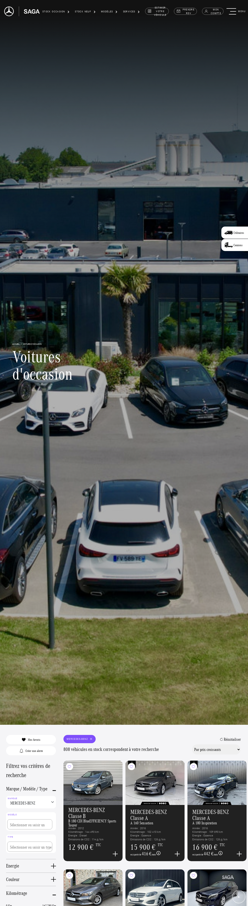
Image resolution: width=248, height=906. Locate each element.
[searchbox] (29, 824)
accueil (16, 344)
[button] (56, 12)
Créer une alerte (31, 750)
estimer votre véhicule (157, 11)
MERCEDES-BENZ (80, 739)
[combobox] (31, 821)
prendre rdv (185, 11)
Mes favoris (31, 739)
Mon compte (212, 11)
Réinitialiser (230, 739)
